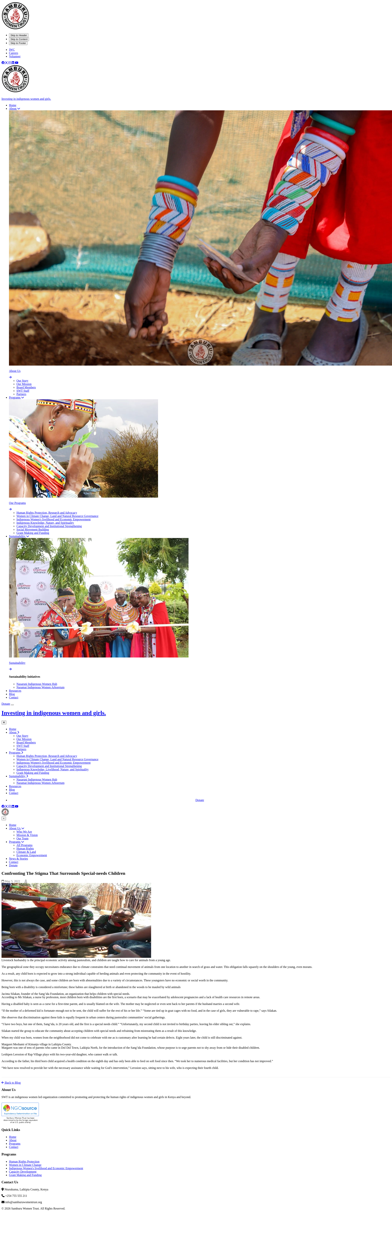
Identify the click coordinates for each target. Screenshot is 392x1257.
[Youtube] (16, 62)
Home (12, 729)
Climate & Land (26, 851)
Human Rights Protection (24, 1161)
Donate (5, 703)
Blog (12, 789)
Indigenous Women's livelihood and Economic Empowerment (53, 519)
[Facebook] (3, 62)
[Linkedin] (13, 62)
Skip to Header (18, 35)
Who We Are (24, 831)
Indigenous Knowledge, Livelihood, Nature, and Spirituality (52, 769)
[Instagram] (10, 62)
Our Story (22, 380)
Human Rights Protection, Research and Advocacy (46, 512)
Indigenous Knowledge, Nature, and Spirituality (45, 522)
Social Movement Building (32, 529)
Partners (21, 394)
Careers (13, 53)
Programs (16, 841)
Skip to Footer (18, 43)
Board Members (26, 387)
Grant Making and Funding (32, 532)
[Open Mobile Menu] (12, 704)
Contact (13, 793)
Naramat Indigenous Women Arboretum (40, 687)
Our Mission (23, 384)
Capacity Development (22, 1171)
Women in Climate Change (25, 1164)
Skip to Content (18, 39)
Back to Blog (11, 1082)
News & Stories (18, 858)
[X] (6, 62)
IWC (12, 49)
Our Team (22, 838)
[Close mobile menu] (3, 722)
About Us (16, 828)
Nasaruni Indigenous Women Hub (36, 684)
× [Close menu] (3, 818)
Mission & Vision (27, 835)
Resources (15, 786)
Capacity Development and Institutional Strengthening (49, 526)
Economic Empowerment (31, 855)
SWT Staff (22, 390)
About (12, 1140)
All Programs (24, 845)
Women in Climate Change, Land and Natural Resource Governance (57, 516)
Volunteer (15, 56)
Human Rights (25, 848)
